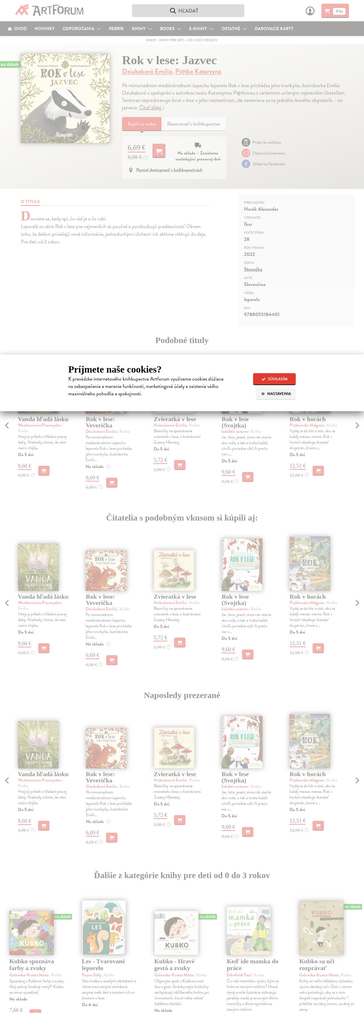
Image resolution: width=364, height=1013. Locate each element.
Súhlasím (275, 379)
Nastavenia (276, 394)
